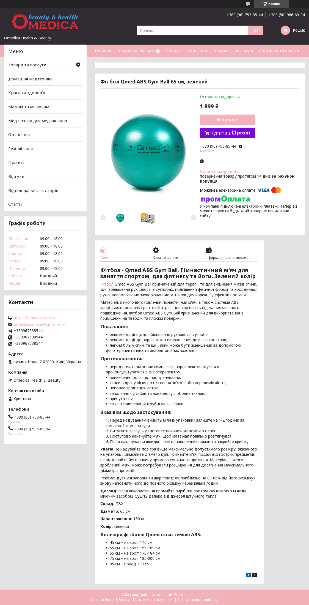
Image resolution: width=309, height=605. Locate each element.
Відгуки (16, 176)
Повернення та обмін (117, 63)
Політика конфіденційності (198, 599)
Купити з (230, 133)
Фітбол (107, 284)
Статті (151, 63)
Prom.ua (180, 594)
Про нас (173, 50)
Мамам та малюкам (28, 106)
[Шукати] (255, 30)
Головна (103, 50)
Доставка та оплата (278, 50)
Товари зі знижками (233, 50)
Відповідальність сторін (33, 190)
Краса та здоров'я (26, 92)
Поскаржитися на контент (153, 599)
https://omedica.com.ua (35, 317)
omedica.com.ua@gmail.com (39, 324)
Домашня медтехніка (30, 79)
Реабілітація (20, 148)
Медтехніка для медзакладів (37, 120)
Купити (230, 120)
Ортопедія (19, 134)
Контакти (197, 50)
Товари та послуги (135, 50)
